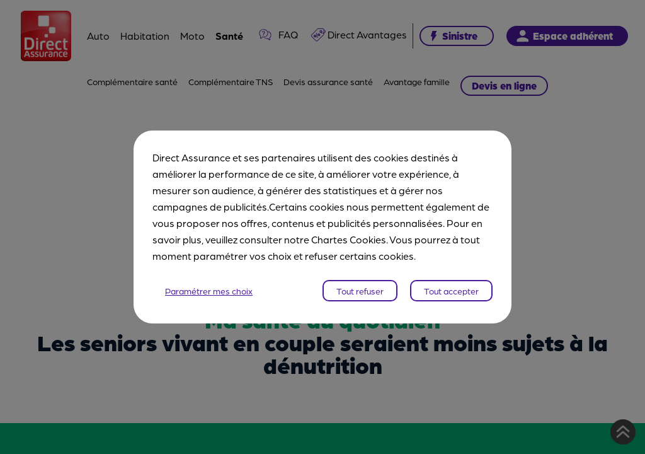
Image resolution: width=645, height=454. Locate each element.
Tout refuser (360, 291)
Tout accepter (451, 291)
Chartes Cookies (348, 239)
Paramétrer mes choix (209, 291)
